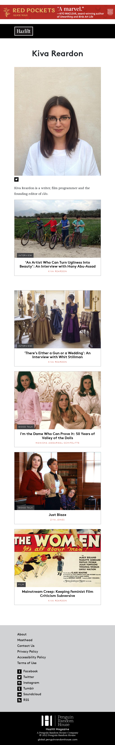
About (22, 634)
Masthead (24, 640)
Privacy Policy (27, 651)
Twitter (16, 179)
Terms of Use (27, 663)
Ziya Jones (57, 519)
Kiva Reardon (57, 271)
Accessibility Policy (31, 657)
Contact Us (25, 646)
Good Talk (25, 426)
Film (21, 584)
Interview (25, 255)
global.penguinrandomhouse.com (57, 739)
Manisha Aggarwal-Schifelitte (58, 442)
